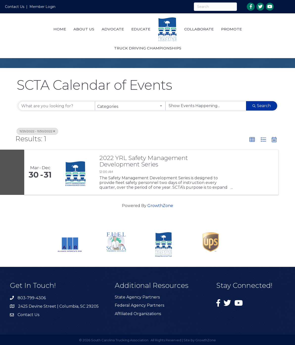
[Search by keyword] (56, 106)
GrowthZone (160, 205)
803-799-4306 (32, 298)
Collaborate (199, 29)
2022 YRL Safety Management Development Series (143, 161)
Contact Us (14, 6)
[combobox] (130, 106)
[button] (252, 140)
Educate (140, 29)
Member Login (42, 6)
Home (59, 29)
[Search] (215, 6)
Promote (231, 29)
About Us (83, 29)
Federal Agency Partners (139, 305)
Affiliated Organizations (138, 313)
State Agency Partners (137, 297)
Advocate (113, 29)
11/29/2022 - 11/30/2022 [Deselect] (37, 131)
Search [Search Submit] (261, 105)
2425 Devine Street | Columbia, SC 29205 (58, 306)
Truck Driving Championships (147, 48)
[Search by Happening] (205, 106)
